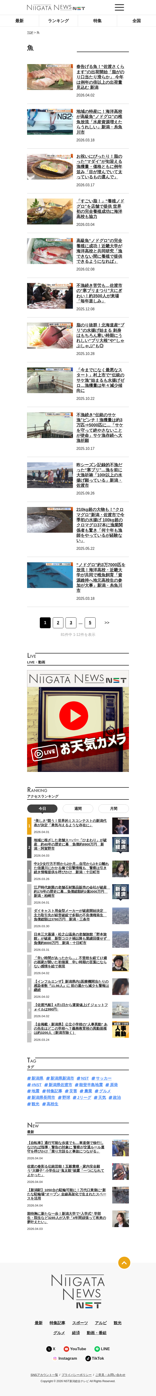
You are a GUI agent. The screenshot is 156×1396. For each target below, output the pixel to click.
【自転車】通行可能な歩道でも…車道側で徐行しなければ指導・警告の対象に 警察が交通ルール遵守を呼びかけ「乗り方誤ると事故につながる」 (65, 1147)
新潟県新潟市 (62, 1078)
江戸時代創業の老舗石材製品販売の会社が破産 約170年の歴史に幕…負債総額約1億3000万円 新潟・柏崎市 (72, 892)
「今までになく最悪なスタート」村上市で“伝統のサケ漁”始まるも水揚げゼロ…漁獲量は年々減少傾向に (100, 380)
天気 (102, 1097)
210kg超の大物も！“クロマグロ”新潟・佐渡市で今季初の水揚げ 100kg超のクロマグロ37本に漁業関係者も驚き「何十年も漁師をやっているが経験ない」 (100, 525)
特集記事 (54, 1091)
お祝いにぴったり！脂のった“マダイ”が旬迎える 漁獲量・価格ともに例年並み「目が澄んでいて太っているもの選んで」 (99, 167)
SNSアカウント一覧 (44, 1375)
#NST (36, 1085)
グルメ (105, 1091)
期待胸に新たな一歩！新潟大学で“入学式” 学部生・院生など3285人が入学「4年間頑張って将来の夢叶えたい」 (66, 1218)
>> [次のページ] (106, 622)
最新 (19, 21)
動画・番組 (96, 1333)
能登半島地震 (91, 1085)
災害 (73, 1091)
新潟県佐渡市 (60, 1085)
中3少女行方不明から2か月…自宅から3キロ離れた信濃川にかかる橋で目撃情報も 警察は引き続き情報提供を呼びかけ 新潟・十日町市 (71, 868)
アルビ (101, 1323)
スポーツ (80, 1323)
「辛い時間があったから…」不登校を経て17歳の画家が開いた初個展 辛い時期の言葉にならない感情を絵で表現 (70, 962)
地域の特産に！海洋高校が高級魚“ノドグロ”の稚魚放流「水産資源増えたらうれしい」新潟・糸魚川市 (99, 122)
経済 (76, 1333)
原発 (114, 1085)
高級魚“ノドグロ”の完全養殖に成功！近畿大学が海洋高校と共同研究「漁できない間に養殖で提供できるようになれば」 (99, 251)
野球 (66, 1097)
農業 (88, 1091)
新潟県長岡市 (43, 1097)
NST (85, 1078)
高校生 (52, 1104)
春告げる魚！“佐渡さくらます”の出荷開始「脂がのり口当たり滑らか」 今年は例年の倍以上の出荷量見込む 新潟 (100, 77)
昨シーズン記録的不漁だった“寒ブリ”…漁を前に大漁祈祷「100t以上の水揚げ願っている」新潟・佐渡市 (99, 475)
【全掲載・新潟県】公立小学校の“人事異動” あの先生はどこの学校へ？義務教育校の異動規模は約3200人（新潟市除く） (71, 1029)
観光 (35, 1104)
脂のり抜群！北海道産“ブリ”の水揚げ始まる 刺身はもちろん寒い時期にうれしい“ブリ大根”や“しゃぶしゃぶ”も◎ (100, 335)
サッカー (104, 1078)
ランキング (58, 21)
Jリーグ (84, 1097)
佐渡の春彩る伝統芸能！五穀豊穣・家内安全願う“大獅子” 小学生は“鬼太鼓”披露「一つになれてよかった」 (65, 1171)
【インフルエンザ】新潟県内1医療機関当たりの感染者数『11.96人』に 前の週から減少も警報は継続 (71, 986)
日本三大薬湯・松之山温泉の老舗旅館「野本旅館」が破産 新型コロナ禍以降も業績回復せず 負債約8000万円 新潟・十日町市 (72, 939)
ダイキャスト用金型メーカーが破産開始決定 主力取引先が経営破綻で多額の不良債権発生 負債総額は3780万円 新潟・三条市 (70, 915)
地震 (35, 1091)
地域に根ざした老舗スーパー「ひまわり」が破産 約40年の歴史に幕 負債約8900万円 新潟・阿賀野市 (70, 844)
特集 (97, 21)
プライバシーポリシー (77, 1375)
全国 (136, 21)
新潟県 (37, 1078)
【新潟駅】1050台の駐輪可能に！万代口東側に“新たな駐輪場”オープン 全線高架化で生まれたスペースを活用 (66, 1194)
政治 (117, 1097)
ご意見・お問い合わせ (110, 1375)
